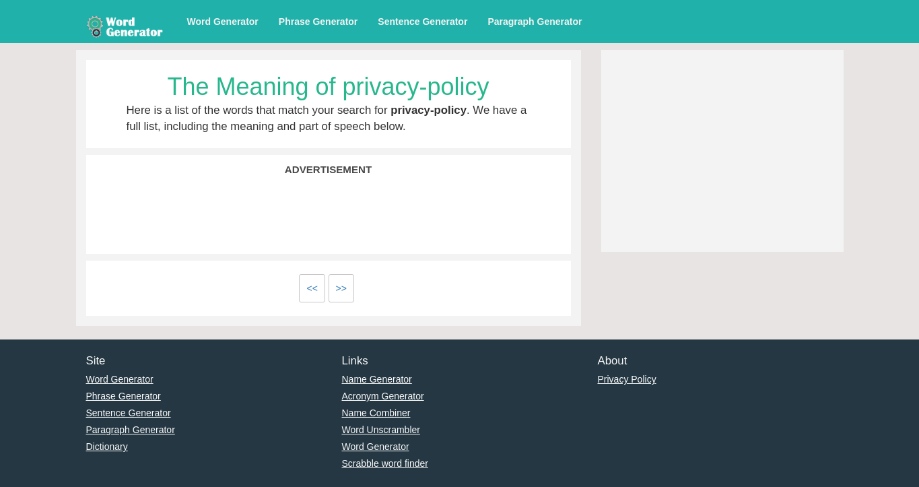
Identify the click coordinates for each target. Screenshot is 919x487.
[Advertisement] (328, 213)
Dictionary (107, 446)
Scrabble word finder (385, 463)
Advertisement (328, 169)
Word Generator (223, 21)
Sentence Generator (422, 21)
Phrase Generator (318, 21)
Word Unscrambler (381, 429)
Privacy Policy (627, 379)
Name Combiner (376, 413)
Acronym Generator (383, 396)
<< (311, 288)
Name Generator (377, 379)
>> (341, 288)
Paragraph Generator (534, 21)
